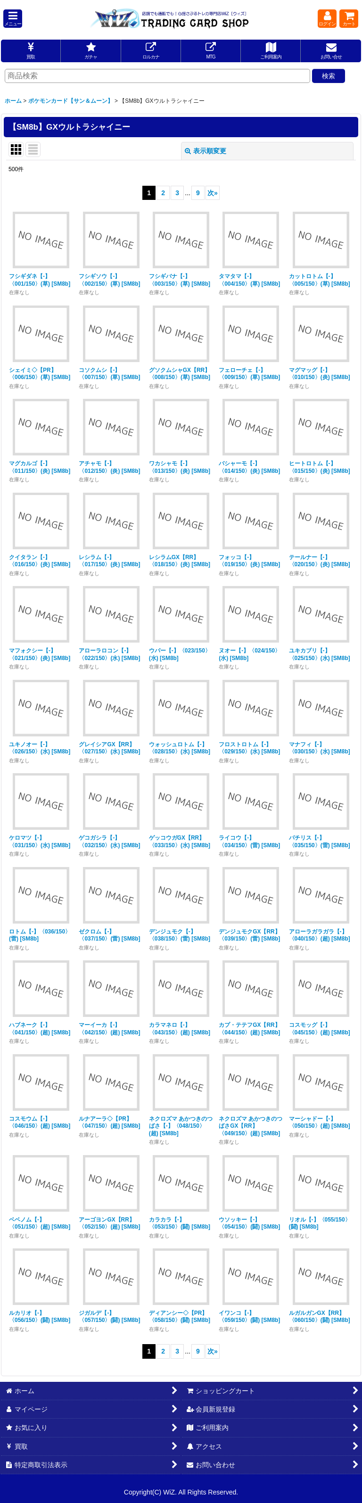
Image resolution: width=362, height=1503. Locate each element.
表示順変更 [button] (205, 151)
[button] (12, 18)
